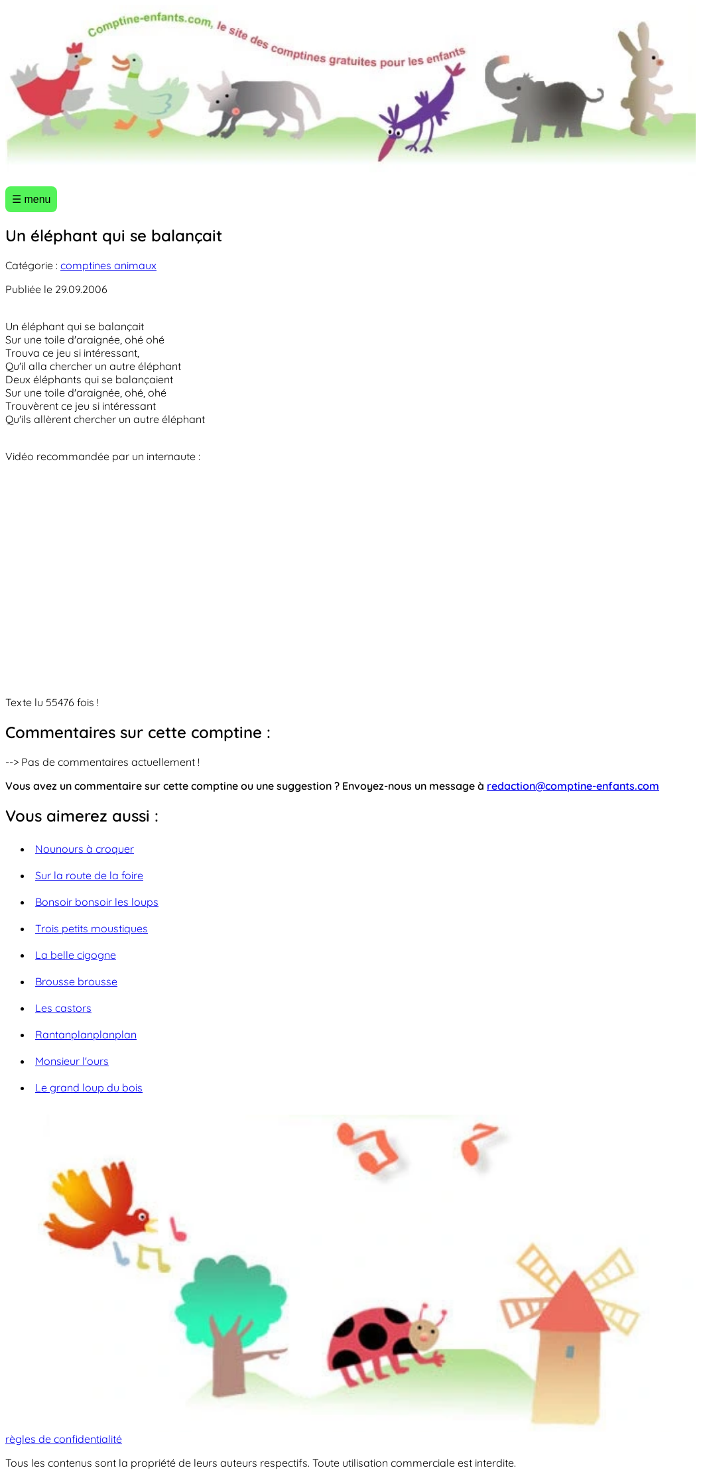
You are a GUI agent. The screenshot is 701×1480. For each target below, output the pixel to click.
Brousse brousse (76, 981)
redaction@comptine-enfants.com (573, 785)
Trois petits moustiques (91, 928)
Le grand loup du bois (89, 1087)
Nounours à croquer (84, 848)
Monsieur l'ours (72, 1061)
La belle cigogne (75, 954)
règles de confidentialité (63, 1439)
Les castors (63, 1008)
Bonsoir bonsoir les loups (97, 901)
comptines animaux (108, 265)
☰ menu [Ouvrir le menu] (31, 199)
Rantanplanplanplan (86, 1034)
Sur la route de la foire (89, 875)
